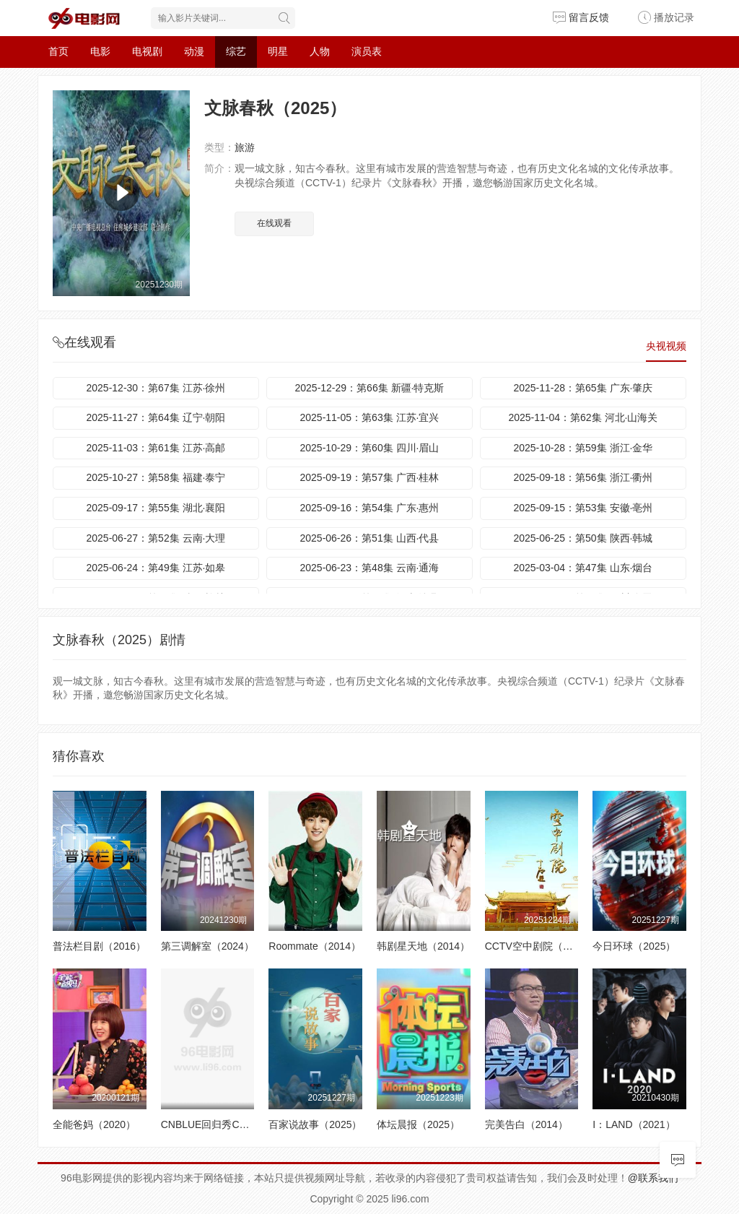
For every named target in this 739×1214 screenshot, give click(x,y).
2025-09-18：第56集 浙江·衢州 (582, 477)
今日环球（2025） (633, 946)
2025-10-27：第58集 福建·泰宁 (156, 477)
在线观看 (274, 223)
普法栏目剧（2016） (99, 946)
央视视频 (666, 346)
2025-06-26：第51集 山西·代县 (369, 538)
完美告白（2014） (526, 1124)
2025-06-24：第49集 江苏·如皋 (156, 567)
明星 (278, 51)
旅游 (245, 147)
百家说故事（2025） (315, 1124)
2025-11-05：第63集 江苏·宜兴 (369, 417)
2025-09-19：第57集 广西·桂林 (369, 477)
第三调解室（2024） (207, 946)
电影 (100, 51)
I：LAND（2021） (633, 1124)
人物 (320, 51)
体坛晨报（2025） (418, 1124)
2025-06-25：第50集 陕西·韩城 (582, 538)
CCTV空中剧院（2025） (540, 946)
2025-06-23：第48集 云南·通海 (369, 567)
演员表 (366, 51)
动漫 (194, 51)
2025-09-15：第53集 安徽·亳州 (582, 507)
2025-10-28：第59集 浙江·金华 (582, 448)
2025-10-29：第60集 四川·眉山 (369, 448)
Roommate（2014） (314, 946)
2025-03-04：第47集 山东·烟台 (582, 567)
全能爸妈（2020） (94, 1124)
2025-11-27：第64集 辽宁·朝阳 (156, 417)
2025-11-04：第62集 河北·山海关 (582, 417)
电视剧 (147, 51)
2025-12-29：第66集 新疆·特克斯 (369, 388)
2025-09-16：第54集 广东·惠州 (369, 507)
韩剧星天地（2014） (423, 946)
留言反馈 (581, 17)
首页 (58, 51)
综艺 (236, 51)
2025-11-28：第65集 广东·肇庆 (582, 388)
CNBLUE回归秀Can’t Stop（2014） (241, 1124)
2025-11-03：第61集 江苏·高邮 (156, 448)
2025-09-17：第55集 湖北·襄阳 (156, 507)
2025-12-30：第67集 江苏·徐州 (156, 388)
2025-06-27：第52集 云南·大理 (156, 538)
